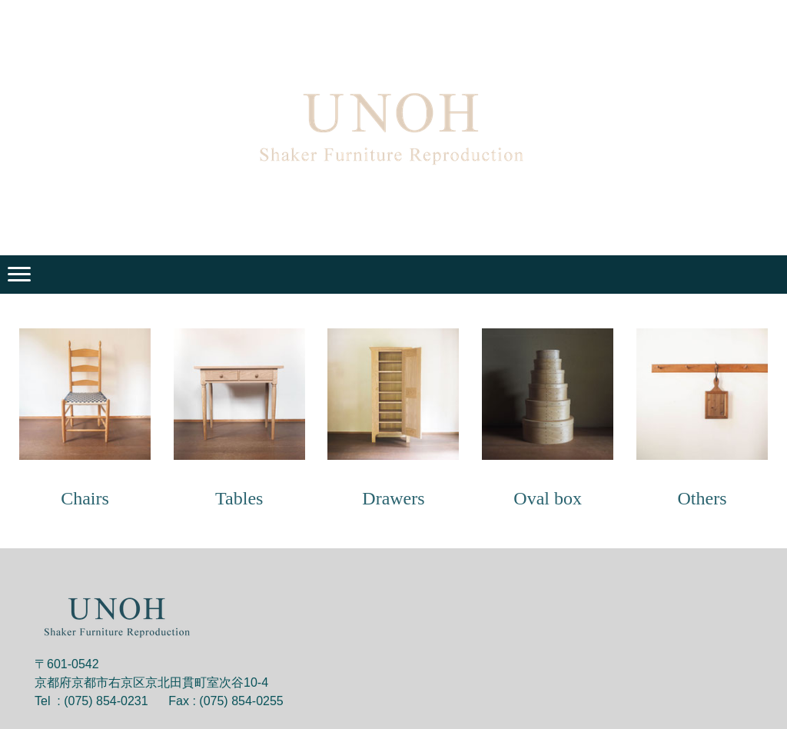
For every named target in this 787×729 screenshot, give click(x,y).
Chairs (85, 498)
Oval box (547, 498)
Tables (239, 498)
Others (701, 498)
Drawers (393, 498)
